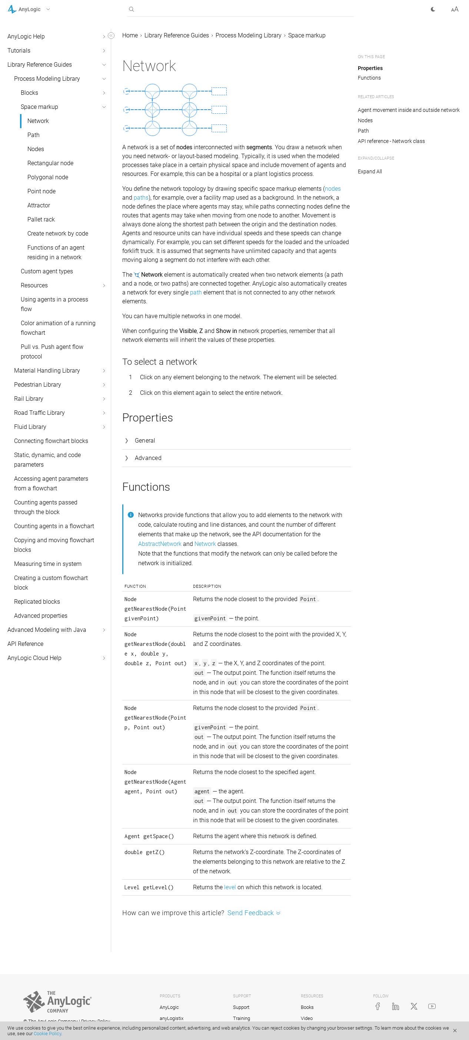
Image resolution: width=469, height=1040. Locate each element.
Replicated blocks (37, 601)
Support (241, 1007)
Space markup (39, 106)
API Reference (25, 643)
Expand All (370, 171)
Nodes (35, 149)
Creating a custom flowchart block (51, 582)
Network (38, 120)
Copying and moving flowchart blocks (54, 545)
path (196, 292)
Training (241, 1018)
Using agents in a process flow (54, 304)
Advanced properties (40, 615)
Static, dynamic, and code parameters (47, 459)
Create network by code (57, 233)
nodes (333, 188)
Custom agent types (47, 271)
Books (307, 1007)
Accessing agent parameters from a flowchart (51, 483)
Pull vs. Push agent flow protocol (52, 351)
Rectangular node (50, 163)
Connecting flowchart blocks (51, 440)
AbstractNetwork (160, 543)
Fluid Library (30, 426)
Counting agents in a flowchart (54, 526)
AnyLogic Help (26, 36)
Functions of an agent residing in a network (55, 252)
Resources (34, 285)
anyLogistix (171, 1018)
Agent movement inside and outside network (409, 110)
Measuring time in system (48, 563)
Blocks (29, 92)
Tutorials (18, 50)
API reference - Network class (391, 141)
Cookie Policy (47, 1033)
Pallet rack (41, 219)
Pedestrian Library (37, 384)
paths (141, 197)
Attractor (38, 205)
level (230, 887)
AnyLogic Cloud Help (34, 657)
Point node (41, 191)
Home (130, 35)
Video (307, 1018)
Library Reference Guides (39, 64)
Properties (370, 68)
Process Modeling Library (47, 78)
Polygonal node (47, 177)
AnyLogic (169, 1007)
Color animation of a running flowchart (58, 328)
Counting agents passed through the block (45, 507)
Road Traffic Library (39, 412)
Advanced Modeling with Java (46, 629)
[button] (38, 9)
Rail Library (28, 398)
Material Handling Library (47, 370)
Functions (369, 78)
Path (33, 135)
